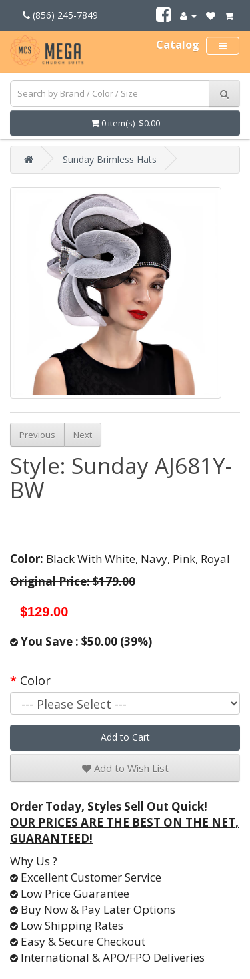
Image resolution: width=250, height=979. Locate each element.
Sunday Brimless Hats (110, 159)
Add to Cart (125, 737)
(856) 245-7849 (60, 15)
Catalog (177, 44)
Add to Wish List (125, 768)
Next (82, 435)
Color (35, 680)
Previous (37, 435)
